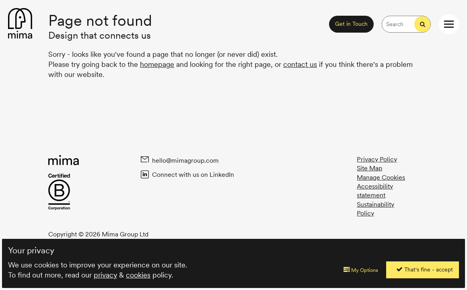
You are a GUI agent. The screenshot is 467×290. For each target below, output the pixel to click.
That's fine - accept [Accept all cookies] (424, 269)
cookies (138, 275)
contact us (300, 64)
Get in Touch (351, 24)
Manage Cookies (381, 177)
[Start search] (422, 24)
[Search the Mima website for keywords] (398, 24)
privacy (105, 275)
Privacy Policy (377, 159)
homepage (157, 64)
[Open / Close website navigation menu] (449, 24)
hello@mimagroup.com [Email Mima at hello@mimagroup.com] (185, 160)
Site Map (369, 168)
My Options (361, 269)
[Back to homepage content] (20, 24)
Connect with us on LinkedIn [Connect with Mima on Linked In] (192, 174)
